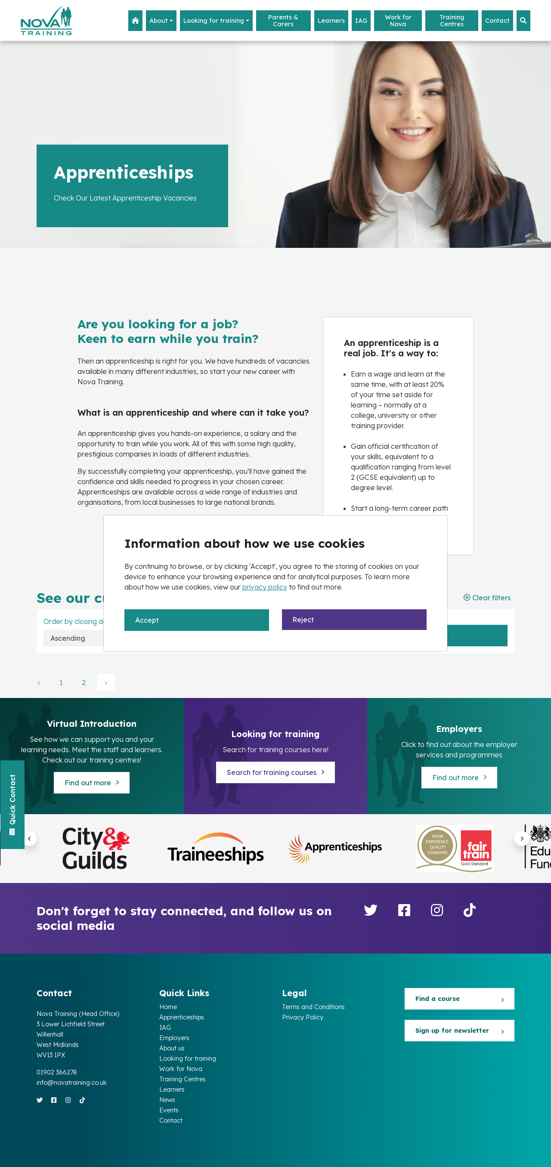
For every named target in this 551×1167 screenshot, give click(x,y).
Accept (147, 620)
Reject (303, 619)
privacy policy (264, 587)
